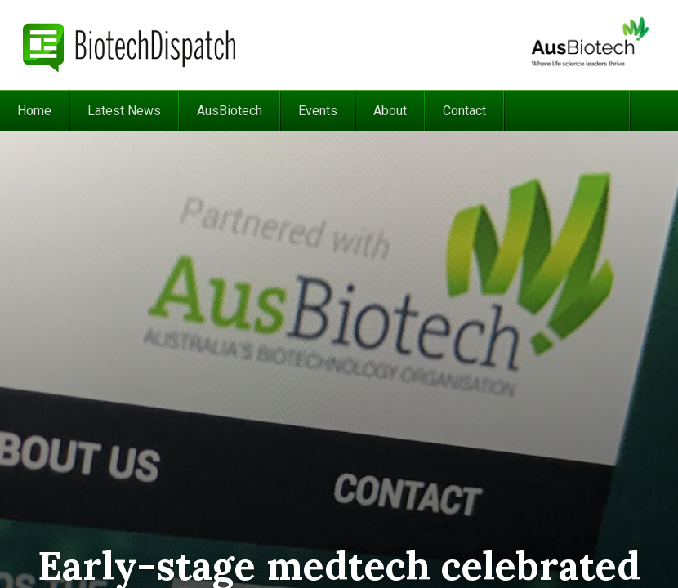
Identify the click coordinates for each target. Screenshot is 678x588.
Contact (464, 110)
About (390, 110)
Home (34, 110)
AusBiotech (229, 110)
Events (317, 110)
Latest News (124, 110)
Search (653, 111)
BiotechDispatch (130, 45)
